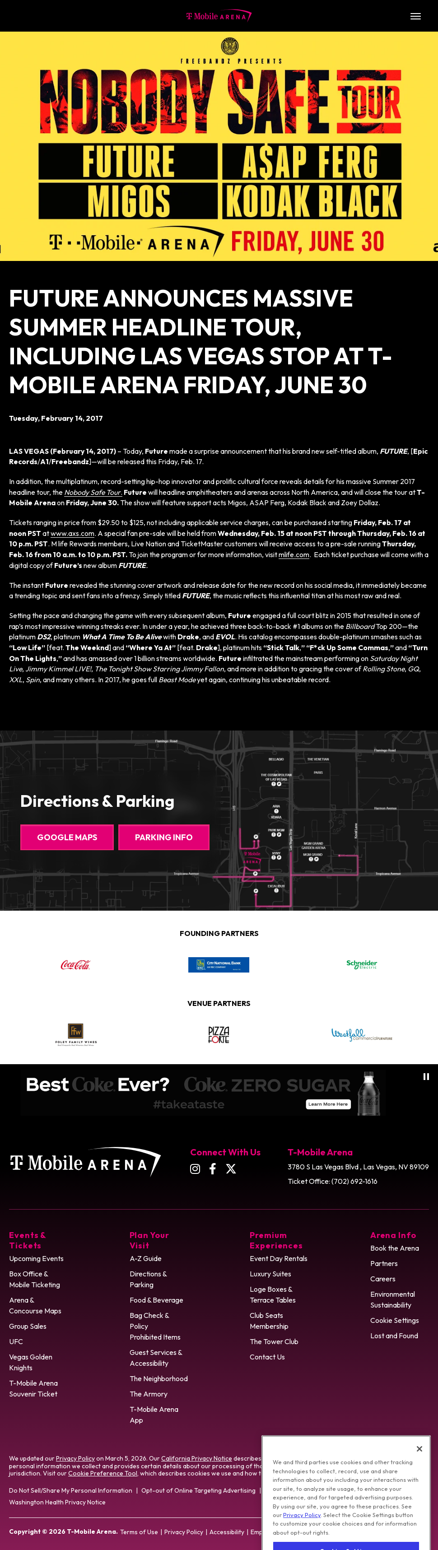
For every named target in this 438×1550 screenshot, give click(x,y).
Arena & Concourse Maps (35, 1305)
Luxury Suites (270, 1273)
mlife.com (294, 554)
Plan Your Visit (149, 1240)
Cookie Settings (394, 1320)
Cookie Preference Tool (102, 1473)
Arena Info (393, 1235)
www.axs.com (72, 533)
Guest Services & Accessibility (156, 1358)
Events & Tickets (28, 1240)
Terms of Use (139, 1532)
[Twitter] (231, 1168)
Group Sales (28, 1326)
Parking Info (164, 837)
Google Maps (67, 837)
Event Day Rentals (279, 1258)
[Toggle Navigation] (415, 16)
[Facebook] (212, 1168)
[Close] (419, 1468)
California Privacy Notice (196, 1458)
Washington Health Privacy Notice (57, 1502)
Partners (384, 1263)
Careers (383, 1278)
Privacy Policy (75, 1458)
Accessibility (227, 1532)
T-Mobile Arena (219, 16)
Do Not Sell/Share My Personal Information (70, 1490)
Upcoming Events (36, 1258)
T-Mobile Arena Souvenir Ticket (33, 1388)
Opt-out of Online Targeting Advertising (198, 1490)
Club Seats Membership (269, 1321)
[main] (219, 358)
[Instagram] (195, 1168)
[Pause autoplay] (426, 1077)
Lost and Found (394, 1335)
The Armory (149, 1393)
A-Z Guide (146, 1258)
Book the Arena (394, 1247)
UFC (16, 1341)
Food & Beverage (156, 1299)
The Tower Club (274, 1341)
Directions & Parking (148, 1279)
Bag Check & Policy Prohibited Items (155, 1326)
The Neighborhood (159, 1378)
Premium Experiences (276, 1240)
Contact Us (267, 1356)
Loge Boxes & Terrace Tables (273, 1294)
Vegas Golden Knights (30, 1362)
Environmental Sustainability (392, 1299)
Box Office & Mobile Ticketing (34, 1279)
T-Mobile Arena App (154, 1414)
